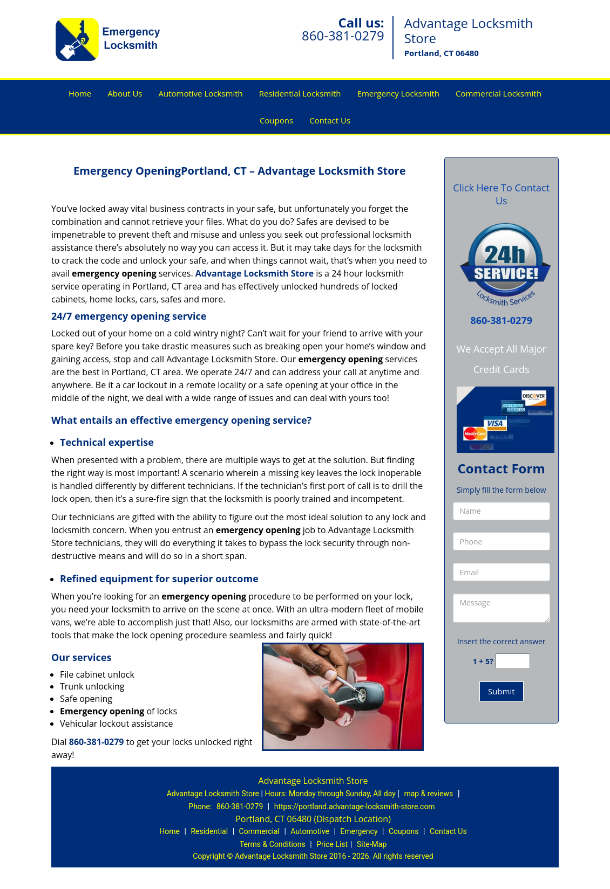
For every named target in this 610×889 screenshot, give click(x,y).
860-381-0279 (343, 35)
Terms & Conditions (273, 844)
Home (80, 93)
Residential (209, 831)
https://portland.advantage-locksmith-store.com (354, 806)
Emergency (358, 831)
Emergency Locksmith (398, 93)
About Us (124, 93)
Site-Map (372, 844)
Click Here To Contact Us (501, 194)
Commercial (259, 831)
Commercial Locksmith (498, 93)
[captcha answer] (513, 661)
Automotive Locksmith (201, 93)
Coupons (276, 120)
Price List (332, 844)
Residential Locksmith (300, 93)
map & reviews (429, 793)
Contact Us (329, 120)
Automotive (309, 831)
